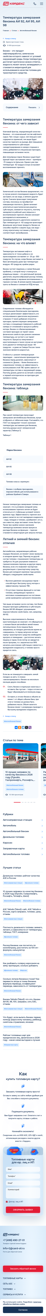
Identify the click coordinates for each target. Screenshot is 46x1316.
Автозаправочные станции (17, 820)
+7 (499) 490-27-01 (14, 1240)
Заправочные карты (14, 848)
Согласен (23, 1310)
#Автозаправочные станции (13, 883)
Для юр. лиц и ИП (16, 1202)
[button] (17, 802)
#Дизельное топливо (32, 883)
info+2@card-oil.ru (14, 1248)
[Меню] (41, 3)
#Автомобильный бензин (12, 721)
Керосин (7, 842)
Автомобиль (9, 825)
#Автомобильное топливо (15, 789)
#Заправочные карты (11, 1045)
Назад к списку (9, 39)
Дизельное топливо (13, 837)
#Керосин (23, 970)
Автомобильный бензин (16, 831)
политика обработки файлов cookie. (22, 1303)
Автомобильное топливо (16, 854)
